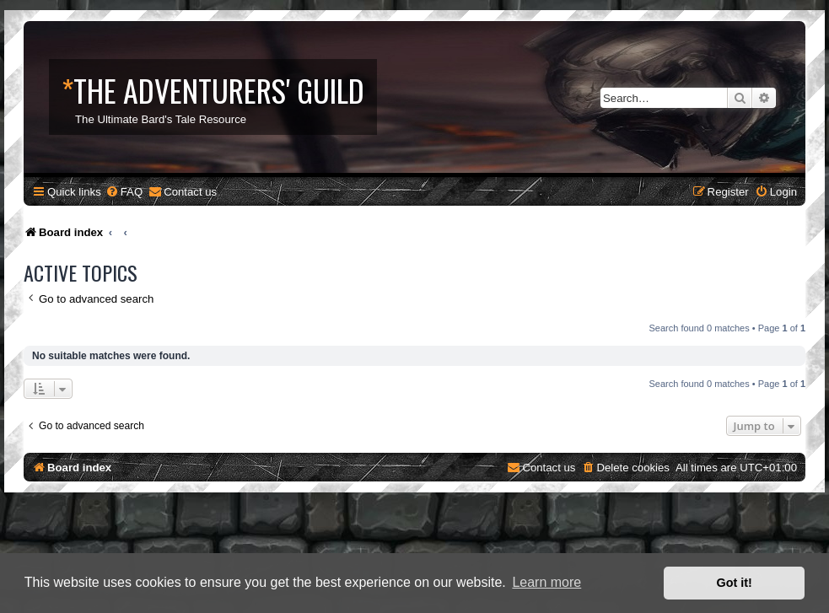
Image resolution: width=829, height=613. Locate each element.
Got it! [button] (734, 582)
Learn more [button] (546, 582)
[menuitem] (124, 192)
